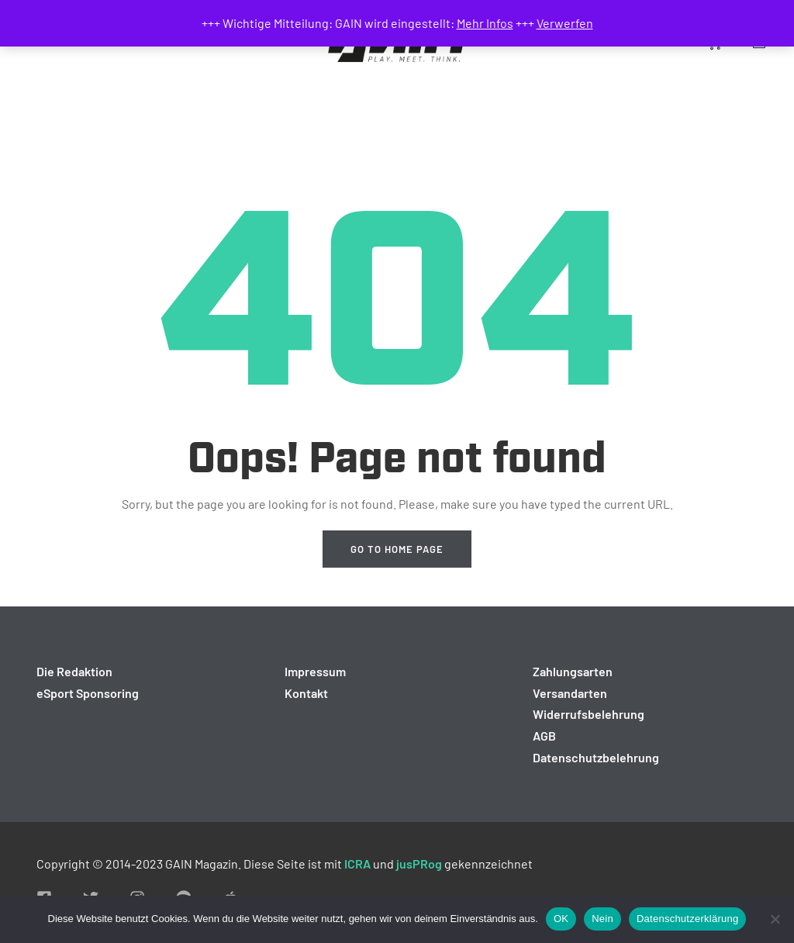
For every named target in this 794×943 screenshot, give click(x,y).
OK (561, 918)
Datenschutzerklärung (687, 918)
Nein (602, 918)
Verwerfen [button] (565, 23)
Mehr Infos (485, 23)
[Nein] (774, 919)
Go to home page (397, 549)
